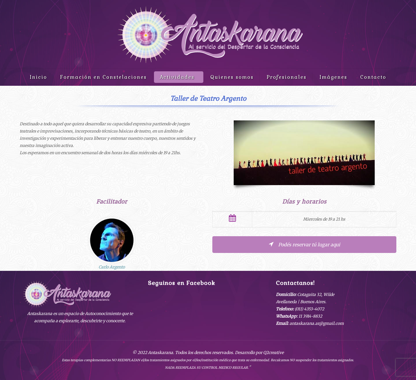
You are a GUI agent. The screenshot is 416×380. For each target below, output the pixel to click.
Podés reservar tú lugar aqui (304, 244)
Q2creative (273, 352)
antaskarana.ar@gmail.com (316, 323)
